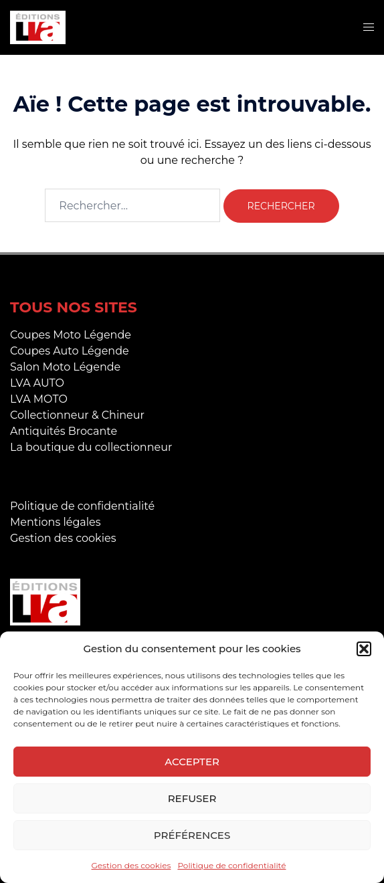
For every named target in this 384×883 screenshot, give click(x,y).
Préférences (192, 835)
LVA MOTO (39, 399)
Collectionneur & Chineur (77, 415)
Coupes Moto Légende (70, 334)
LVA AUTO (37, 383)
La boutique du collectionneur (91, 447)
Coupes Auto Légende (69, 351)
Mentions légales (55, 522)
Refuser (192, 798)
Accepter (192, 761)
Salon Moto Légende (65, 367)
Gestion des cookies (131, 865)
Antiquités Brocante (63, 431)
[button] (364, 649)
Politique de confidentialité (231, 865)
